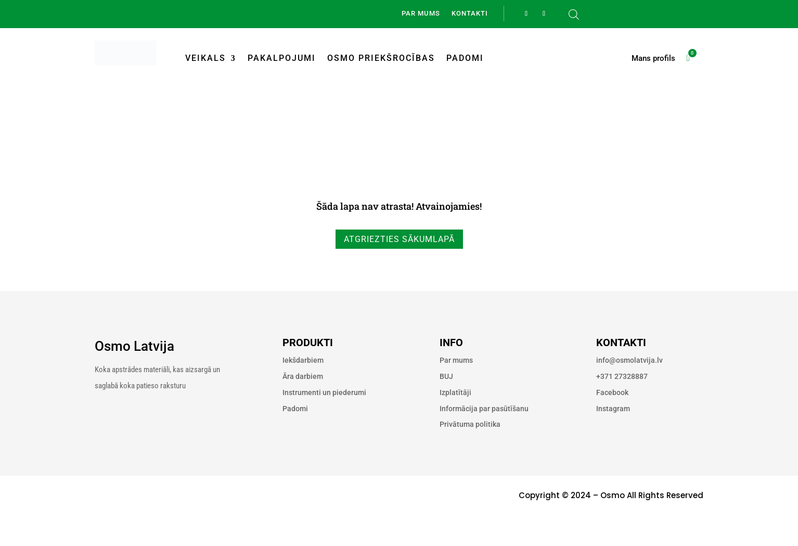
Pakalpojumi (282, 58)
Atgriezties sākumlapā (399, 239)
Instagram (613, 408)
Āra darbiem (302, 376)
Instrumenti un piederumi (324, 392)
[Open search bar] (574, 14)
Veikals (205, 58)
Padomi (465, 58)
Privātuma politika (470, 424)
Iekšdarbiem (303, 360)
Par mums (421, 13)
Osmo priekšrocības (381, 58)
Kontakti (470, 13)
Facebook (612, 392)
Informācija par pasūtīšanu (484, 408)
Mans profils (653, 59)
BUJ (446, 376)
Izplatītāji (455, 392)
